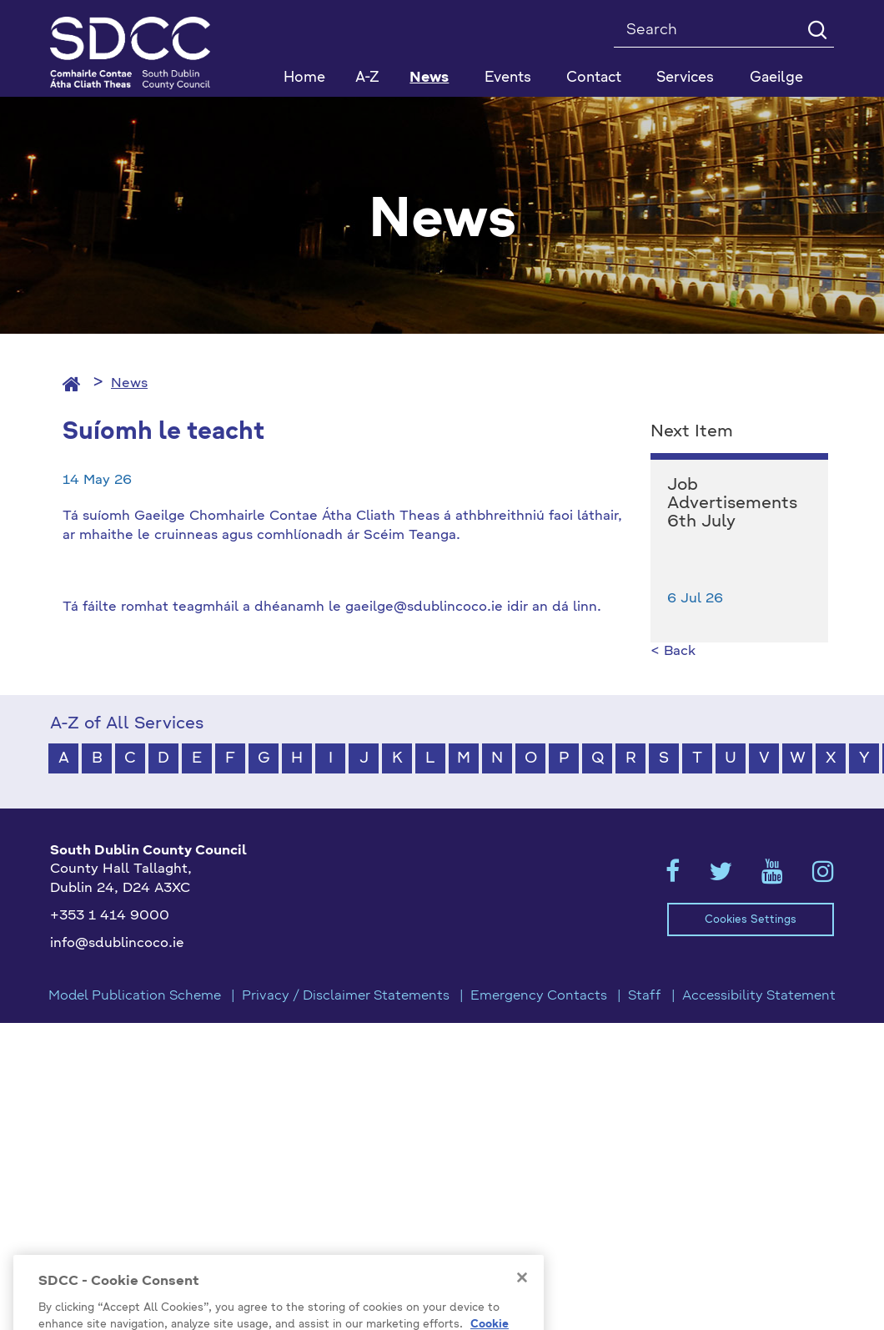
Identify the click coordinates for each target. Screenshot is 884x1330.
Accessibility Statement (759, 996)
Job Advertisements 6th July (732, 504)
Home (304, 78)
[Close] (522, 1296)
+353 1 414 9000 (109, 916)
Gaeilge (776, 78)
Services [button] (685, 78)
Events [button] (508, 78)
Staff (644, 996)
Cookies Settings (750, 919)
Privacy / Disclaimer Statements (346, 996)
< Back (673, 651)
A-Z (367, 78)
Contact (593, 78)
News (429, 78)
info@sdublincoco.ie (117, 943)
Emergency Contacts (538, 996)
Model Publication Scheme (134, 996)
